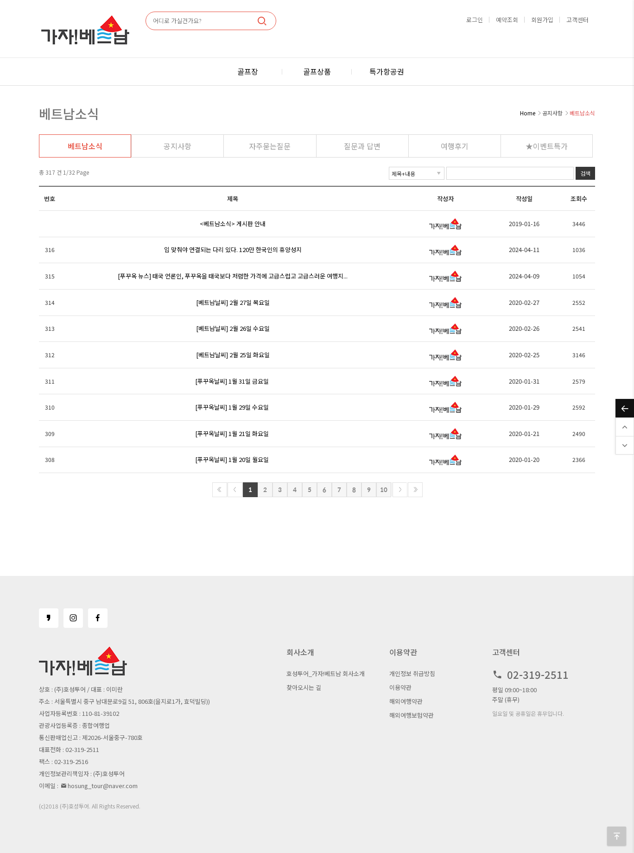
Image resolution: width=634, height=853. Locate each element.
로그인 (474, 19)
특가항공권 (386, 71)
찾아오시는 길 (303, 687)
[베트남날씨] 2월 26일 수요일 (233, 328)
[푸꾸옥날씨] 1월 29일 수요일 (232, 407)
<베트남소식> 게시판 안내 (233, 223)
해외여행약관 (406, 701)
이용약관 (400, 687)
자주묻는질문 (270, 146)
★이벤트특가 (547, 146)
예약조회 (507, 19)
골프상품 (317, 71)
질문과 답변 (362, 146)
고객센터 (577, 19)
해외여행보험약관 (411, 715)
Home (527, 113)
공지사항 (177, 146)
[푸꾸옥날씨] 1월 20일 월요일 (232, 459)
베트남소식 (85, 146)
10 (383, 489)
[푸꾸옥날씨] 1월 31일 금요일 (232, 381)
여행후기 (455, 146)
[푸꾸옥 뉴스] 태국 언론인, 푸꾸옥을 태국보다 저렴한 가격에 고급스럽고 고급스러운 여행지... (233, 276)
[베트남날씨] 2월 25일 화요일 (233, 354)
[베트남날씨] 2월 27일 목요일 (233, 302)
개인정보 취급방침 (412, 673)
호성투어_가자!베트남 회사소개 (325, 673)
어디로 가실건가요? (177, 20)
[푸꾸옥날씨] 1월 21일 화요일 (232, 433)
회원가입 (542, 19)
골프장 (247, 71)
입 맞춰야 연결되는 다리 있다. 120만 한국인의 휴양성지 (233, 249)
